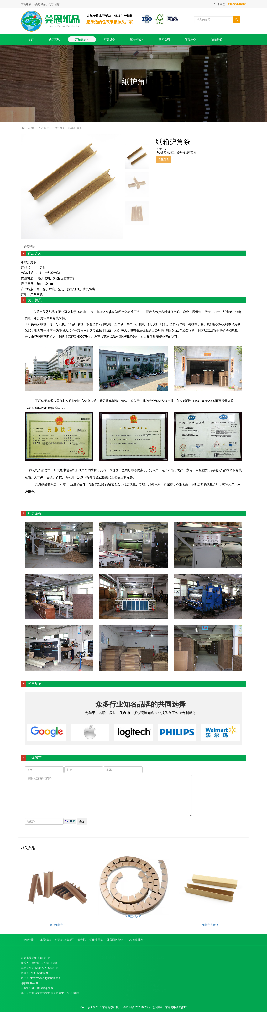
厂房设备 (109, 39)
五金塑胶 (155, 979)
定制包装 (131, 999)
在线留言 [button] (163, 159)
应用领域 (137, 39)
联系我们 (216, 39)
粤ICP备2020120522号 (137, 1007)
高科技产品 (156, 984)
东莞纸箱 (45, 941)
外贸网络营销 (115, 941)
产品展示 (82, 39)
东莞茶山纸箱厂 (64, 941)
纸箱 (128, 964)
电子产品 (155, 964)
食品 (152, 969)
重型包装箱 (132, 984)
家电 (152, 974)
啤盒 (128, 979)
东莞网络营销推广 (176, 1007)
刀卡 (128, 974)
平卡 (128, 969)
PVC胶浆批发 (135, 941)
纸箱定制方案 (158, 989)
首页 (31, 39)
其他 (128, 994)
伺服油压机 (96, 941)
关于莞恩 (54, 39)
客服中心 (190, 39)
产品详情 (29, 246)
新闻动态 (164, 39)
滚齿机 (81, 941)
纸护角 (59, 127)
